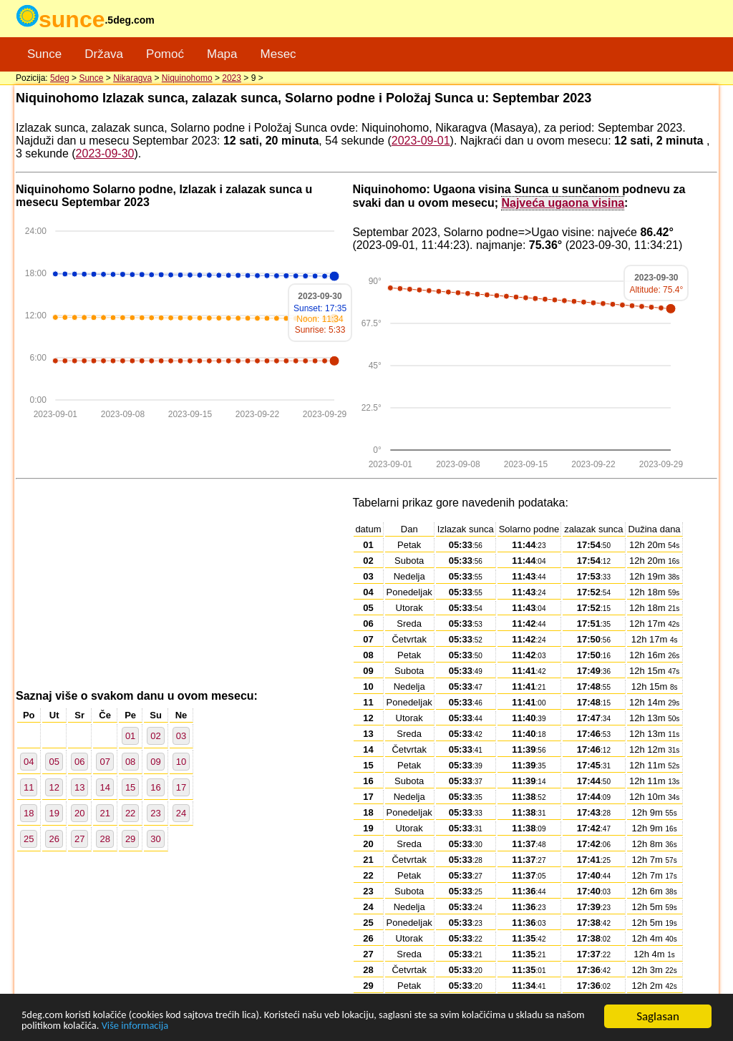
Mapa (222, 54)
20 (79, 813)
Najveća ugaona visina (562, 202)
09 (155, 761)
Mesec (278, 54)
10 (181, 761)
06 (79, 761)
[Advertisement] (184, 585)
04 (29, 761)
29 (130, 839)
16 (155, 787)
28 (104, 839)
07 (104, 761)
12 (54, 787)
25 (29, 839)
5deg (59, 78)
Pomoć (165, 54)
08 (130, 761)
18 (29, 813)
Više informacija (247, 1024)
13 (79, 787)
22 (130, 813)
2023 (231, 78)
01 (130, 735)
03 (181, 735)
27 (79, 839)
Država (103, 54)
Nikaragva (132, 78)
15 (130, 787)
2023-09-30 (105, 153)
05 (54, 761)
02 (155, 735)
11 (29, 787)
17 (181, 787)
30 (155, 839)
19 (54, 813)
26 (54, 839)
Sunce (44, 54)
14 (104, 787)
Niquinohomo (187, 78)
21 (104, 813)
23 (155, 813)
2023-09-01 (421, 141)
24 (181, 813)
